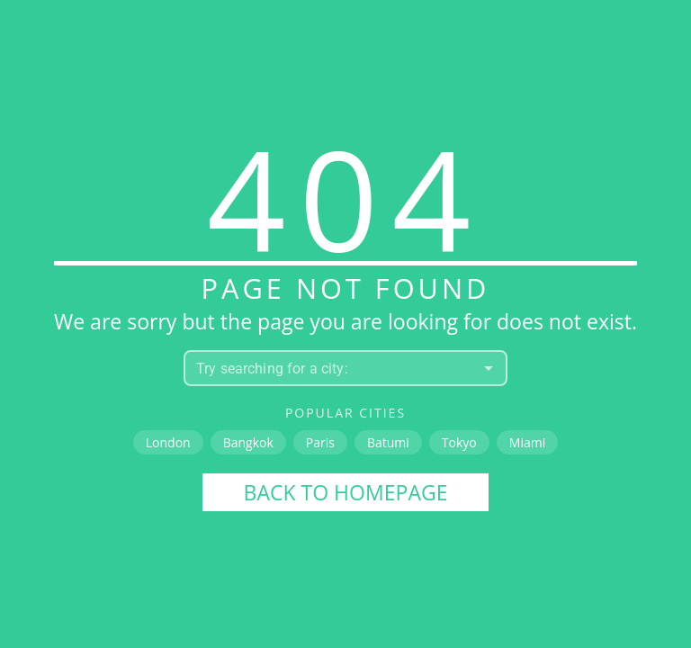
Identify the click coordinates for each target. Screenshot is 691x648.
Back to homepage (346, 492)
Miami (527, 442)
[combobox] (330, 368)
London (168, 442)
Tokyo (459, 442)
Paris (320, 442)
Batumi (388, 442)
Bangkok (248, 442)
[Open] (488, 368)
